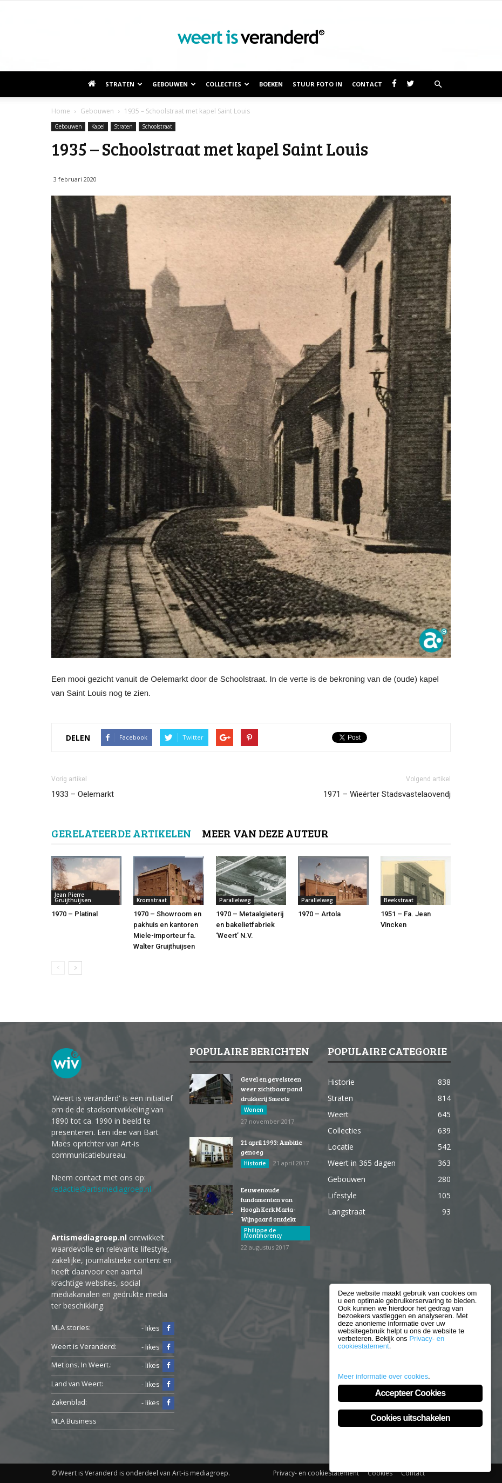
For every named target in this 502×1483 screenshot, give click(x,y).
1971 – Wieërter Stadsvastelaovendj (387, 794)
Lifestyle (342, 1195)
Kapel (98, 126)
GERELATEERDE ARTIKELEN (121, 833)
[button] (438, 84)
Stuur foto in (317, 84)
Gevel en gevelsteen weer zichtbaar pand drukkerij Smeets (271, 1089)
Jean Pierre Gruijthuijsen (73, 897)
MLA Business (74, 1421)
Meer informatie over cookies (383, 1376)
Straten (124, 84)
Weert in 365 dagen (362, 1163)
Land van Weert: (77, 1383)
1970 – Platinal (74, 914)
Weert (338, 1114)
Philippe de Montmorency (263, 1232)
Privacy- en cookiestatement (316, 1473)
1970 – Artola (319, 914)
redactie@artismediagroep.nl (101, 1189)
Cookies (380, 1473)
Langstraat (346, 1211)
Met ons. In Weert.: (81, 1365)
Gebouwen (174, 84)
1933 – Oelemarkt (82, 794)
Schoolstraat (157, 126)
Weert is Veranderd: (84, 1346)
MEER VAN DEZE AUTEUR (265, 833)
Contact (367, 84)
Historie (255, 1163)
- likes (157, 1328)
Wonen (253, 1109)
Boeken (271, 84)
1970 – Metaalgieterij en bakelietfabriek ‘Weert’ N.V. (249, 925)
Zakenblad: (69, 1402)
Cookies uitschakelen (410, 1417)
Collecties (227, 84)
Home (60, 111)
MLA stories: (71, 1327)
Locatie (341, 1147)
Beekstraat (398, 900)
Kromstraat (152, 900)
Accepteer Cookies (410, 1393)
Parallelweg (235, 900)
